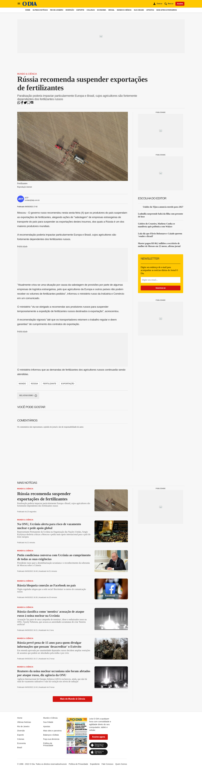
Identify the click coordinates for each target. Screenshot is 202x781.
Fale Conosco (107, 764)
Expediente (95, 764)
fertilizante (49, 383)
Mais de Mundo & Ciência (72, 699)
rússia (34, 383)
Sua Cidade (139, 10)
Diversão (70, 10)
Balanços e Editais (51, 735)
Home (27, 10)
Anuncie (63, 764)
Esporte (80, 10)
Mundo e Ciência (124, 10)
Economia (101, 10)
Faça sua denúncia (51, 739)
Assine (180, 4)
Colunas (91, 10)
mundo (22, 383)
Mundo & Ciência (27, 74)
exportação (67, 383)
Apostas (150, 10)
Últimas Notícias (40, 10)
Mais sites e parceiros (166, 10)
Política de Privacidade (48, 744)
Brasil (111, 10)
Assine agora (98, 737)
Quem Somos (121, 764)
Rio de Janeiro (56, 10)
